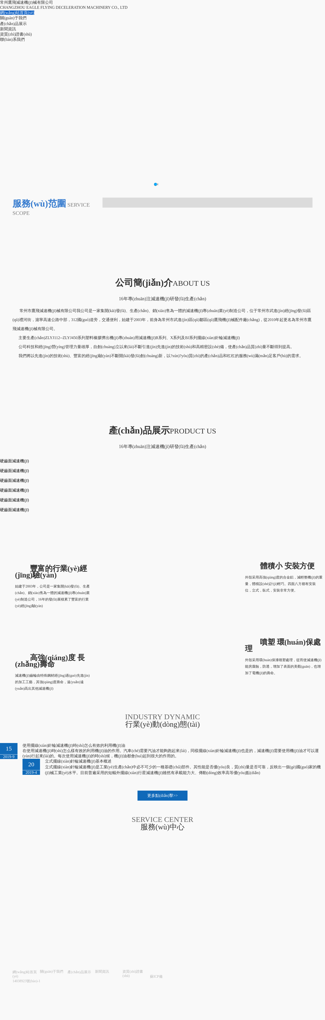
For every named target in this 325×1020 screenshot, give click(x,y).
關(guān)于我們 (13, 18)
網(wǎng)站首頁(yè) (17, 13)
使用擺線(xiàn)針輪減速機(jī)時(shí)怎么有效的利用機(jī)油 (73, 745)
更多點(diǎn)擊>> (162, 795)
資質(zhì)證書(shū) (16, 34)
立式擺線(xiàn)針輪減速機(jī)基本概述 (78, 761)
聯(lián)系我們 (12, 39)
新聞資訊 (8, 29)
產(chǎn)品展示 (13, 24)
